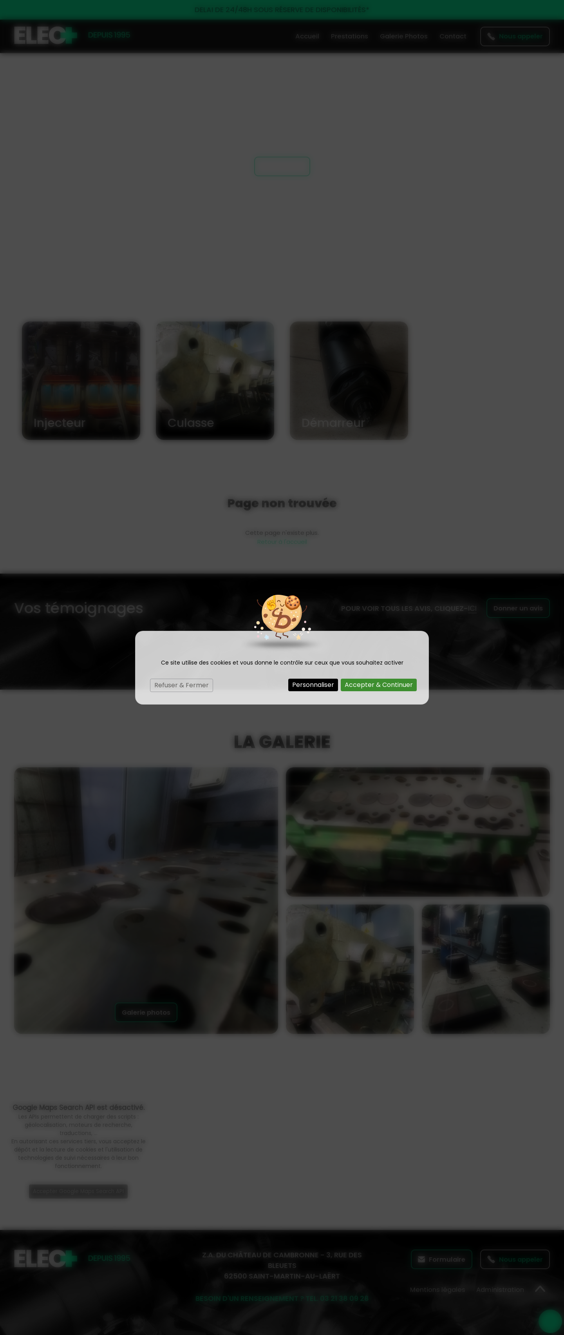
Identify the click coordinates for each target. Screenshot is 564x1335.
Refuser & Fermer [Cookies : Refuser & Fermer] (181, 685)
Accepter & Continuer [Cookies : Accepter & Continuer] (379, 684)
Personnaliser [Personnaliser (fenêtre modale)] (313, 684)
